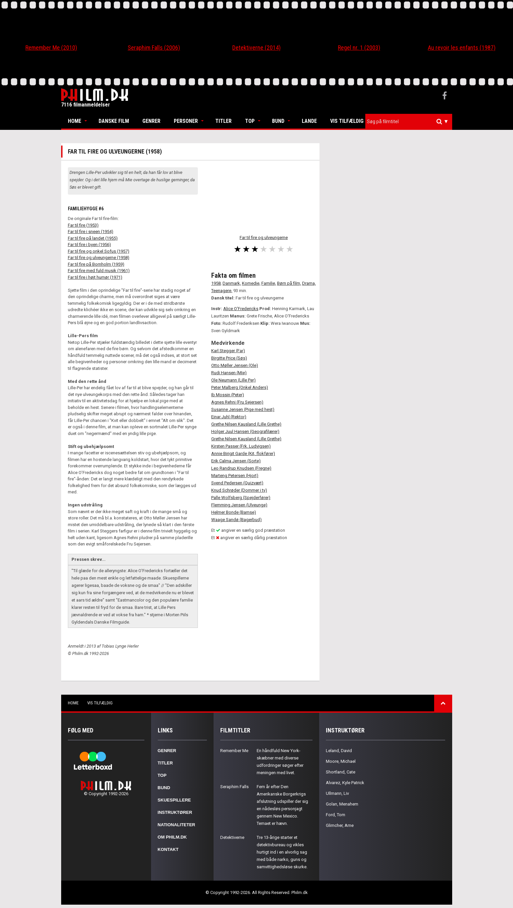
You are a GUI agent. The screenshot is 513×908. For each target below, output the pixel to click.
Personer (186, 121)
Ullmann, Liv (337, 793)
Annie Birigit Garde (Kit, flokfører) (243, 453)
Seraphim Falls (234, 786)
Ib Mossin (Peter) (227, 394)
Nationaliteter (176, 824)
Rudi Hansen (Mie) (229, 372)
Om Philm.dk (172, 837)
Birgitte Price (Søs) (229, 358)
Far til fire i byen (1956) (89, 244)
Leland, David (339, 750)
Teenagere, (221, 290)
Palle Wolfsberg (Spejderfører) (240, 497)
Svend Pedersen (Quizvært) (237, 482)
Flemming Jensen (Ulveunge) (239, 504)
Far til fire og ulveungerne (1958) (98, 257)
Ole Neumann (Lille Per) (233, 380)
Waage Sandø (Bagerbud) (236, 519)
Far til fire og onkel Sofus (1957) (98, 251)
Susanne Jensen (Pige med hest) (242, 409)
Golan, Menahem (342, 804)
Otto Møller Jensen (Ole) (234, 365)
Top (250, 121)
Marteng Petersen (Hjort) (234, 475)
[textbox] (410, 122)
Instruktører (175, 812)
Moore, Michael (341, 761)
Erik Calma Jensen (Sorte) (236, 460)
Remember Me (234, 750)
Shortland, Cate (340, 771)
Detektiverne (232, 837)
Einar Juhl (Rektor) (228, 416)
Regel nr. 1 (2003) (359, 47)
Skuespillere (174, 800)
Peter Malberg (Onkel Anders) (239, 387)
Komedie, (251, 283)
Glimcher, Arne (340, 825)
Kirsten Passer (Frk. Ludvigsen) (241, 446)
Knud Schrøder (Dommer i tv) (239, 490)
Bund (278, 121)
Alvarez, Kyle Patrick (345, 782)
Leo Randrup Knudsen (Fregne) (241, 468)
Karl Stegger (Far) (228, 350)
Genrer (151, 121)
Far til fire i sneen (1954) (90, 231)
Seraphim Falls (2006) (154, 47)
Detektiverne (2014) (256, 47)
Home (74, 121)
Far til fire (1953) (83, 225)
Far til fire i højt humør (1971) (95, 277)
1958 (216, 283)
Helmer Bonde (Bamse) (233, 512)
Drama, (309, 283)
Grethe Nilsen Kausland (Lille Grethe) (246, 424)
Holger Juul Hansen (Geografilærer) (245, 431)
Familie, (268, 283)
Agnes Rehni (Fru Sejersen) (237, 402)
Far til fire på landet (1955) (93, 238)
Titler (223, 121)
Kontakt (168, 849)
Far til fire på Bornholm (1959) (96, 264)
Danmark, (232, 283)
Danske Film (114, 121)
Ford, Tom (335, 814)
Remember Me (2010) (51, 47)
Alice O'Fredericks (240, 308)
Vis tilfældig (347, 121)
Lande (309, 121)
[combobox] (408, 122)
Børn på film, (289, 283)
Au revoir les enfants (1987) (462, 47)
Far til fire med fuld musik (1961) (99, 270)
